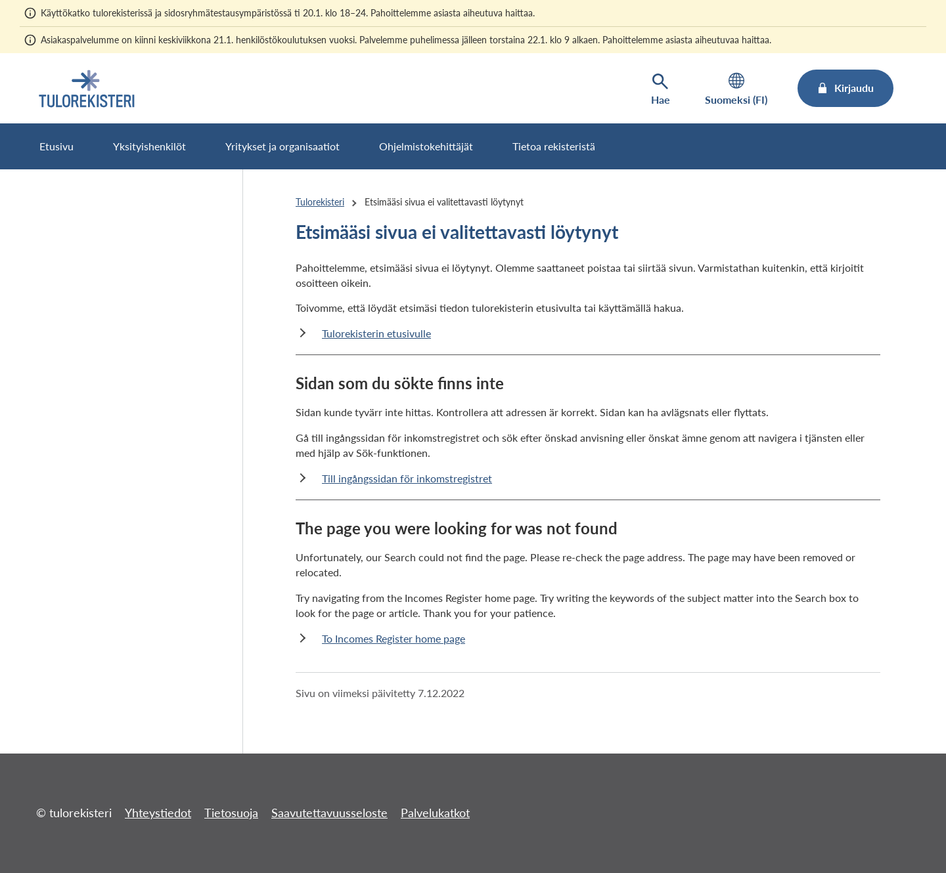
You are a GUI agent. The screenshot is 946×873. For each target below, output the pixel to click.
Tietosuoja (231, 812)
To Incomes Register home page (393, 638)
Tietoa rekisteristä (553, 146)
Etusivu (56, 146)
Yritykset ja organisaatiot (282, 146)
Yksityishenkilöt (149, 146)
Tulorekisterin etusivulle (376, 333)
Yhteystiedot (158, 812)
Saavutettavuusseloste (329, 812)
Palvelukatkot (435, 812)
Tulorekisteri (320, 201)
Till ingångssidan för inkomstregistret (407, 478)
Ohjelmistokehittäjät (426, 146)
